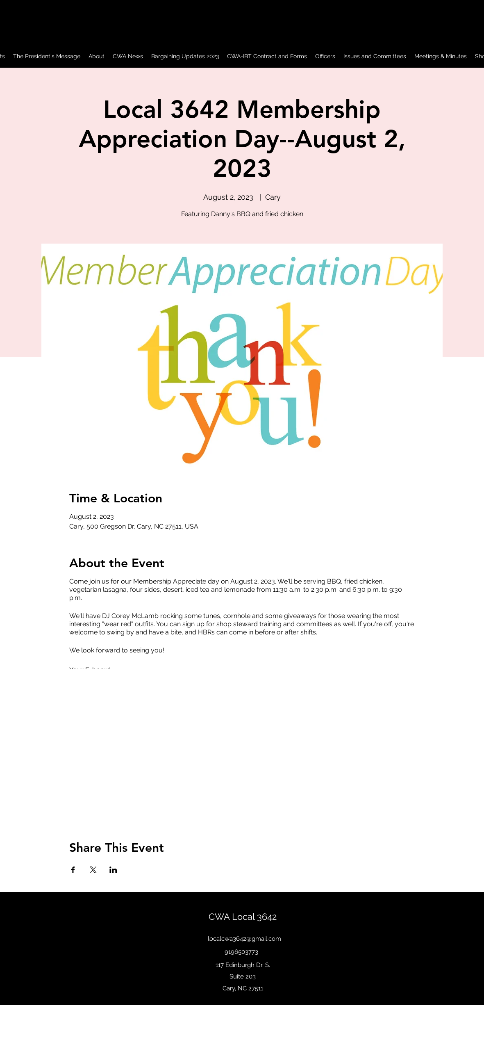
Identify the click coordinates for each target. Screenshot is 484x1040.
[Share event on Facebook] (73, 870)
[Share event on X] (93, 870)
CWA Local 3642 (243, 916)
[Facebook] (241, 1008)
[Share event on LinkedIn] (113, 870)
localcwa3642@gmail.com (244, 938)
